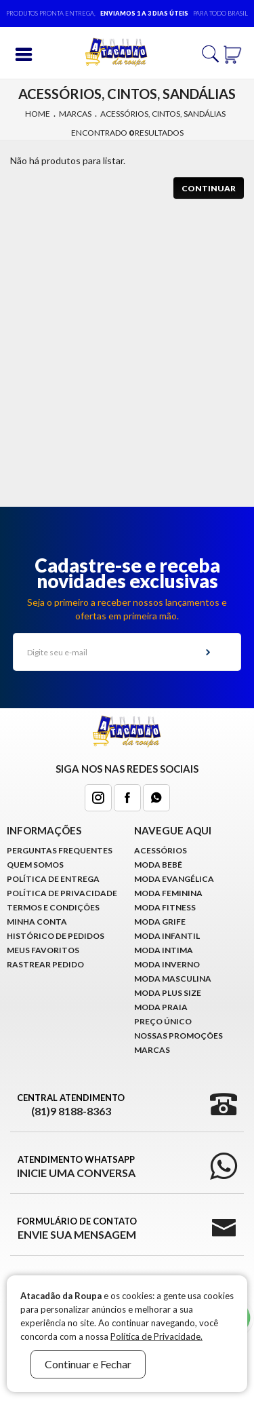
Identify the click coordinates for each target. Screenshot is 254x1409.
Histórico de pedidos (55, 936)
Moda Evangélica (174, 879)
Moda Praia (161, 1007)
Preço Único (163, 1021)
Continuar (209, 188)
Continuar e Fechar (88, 1363)
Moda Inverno (167, 964)
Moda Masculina (172, 978)
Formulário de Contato (77, 1228)
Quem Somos (35, 865)
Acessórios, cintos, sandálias (163, 114)
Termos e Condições (53, 907)
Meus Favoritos (43, 950)
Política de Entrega (53, 879)
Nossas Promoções (178, 1035)
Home (37, 114)
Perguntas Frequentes (59, 850)
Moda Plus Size (167, 993)
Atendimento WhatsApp (76, 1167)
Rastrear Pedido (45, 964)
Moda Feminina (168, 893)
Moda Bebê (158, 865)
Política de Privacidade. (156, 1336)
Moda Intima (163, 950)
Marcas (75, 114)
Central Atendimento (71, 1105)
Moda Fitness (165, 907)
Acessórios (160, 850)
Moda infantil (167, 936)
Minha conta (37, 921)
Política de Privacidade (62, 893)
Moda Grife (160, 921)
